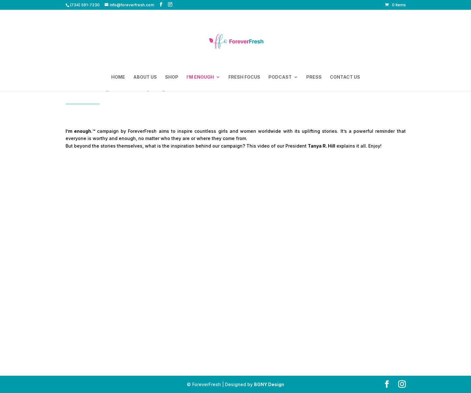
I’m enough (200, 77)
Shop (171, 77)
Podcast (280, 77)
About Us (145, 77)
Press (314, 77)
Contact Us (345, 77)
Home (118, 77)
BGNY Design (269, 384)
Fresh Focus (244, 77)
